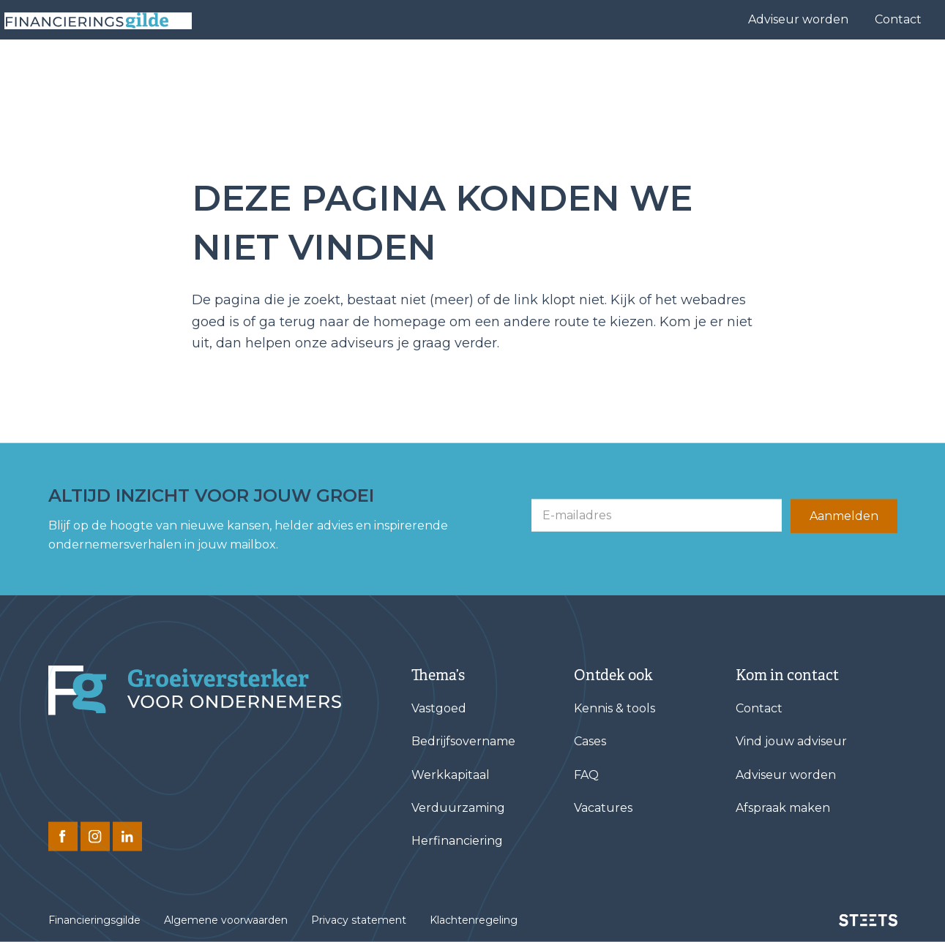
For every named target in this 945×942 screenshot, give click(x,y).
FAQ (586, 774)
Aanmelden (844, 516)
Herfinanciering (457, 841)
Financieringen (392, 70)
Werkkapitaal (450, 774)
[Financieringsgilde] (194, 690)
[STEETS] (868, 920)
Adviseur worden (798, 19)
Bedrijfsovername (463, 741)
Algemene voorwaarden (226, 920)
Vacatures (603, 808)
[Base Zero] (105, 69)
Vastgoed (438, 708)
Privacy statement (358, 920)
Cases (613, 70)
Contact (898, 19)
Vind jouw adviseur (521, 70)
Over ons (686, 70)
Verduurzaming (458, 808)
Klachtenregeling (474, 920)
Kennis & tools (792, 70)
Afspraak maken (783, 808)
